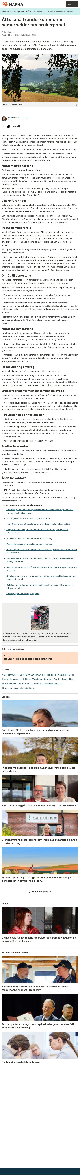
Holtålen (37, 684)
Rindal (28, 684)
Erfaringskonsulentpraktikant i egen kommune (28, 518)
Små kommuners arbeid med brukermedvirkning (29, 538)
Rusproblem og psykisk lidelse (16, 679)
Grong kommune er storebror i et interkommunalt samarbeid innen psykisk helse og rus (39, 841)
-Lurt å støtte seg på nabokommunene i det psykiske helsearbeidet (38, 524)
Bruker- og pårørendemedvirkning (18, 688)
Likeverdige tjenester (52, 684)
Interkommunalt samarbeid (32, 675)
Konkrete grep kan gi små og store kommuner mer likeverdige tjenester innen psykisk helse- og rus (36, 879)
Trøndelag (51, 675)
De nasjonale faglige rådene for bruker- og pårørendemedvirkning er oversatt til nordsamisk (39, 939)
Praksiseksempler (65, 675)
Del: (7, 127)
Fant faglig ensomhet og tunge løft (22, 593)
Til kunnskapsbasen (40, 891)
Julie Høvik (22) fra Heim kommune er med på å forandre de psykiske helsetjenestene (35, 732)
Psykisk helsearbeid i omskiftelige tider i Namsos (29, 544)
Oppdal (57, 679)
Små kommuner (9, 675)
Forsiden (5, 12)
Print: (16, 126)
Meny (72, 4)
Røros (65, 679)
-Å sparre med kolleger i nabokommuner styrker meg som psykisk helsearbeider (39, 769)
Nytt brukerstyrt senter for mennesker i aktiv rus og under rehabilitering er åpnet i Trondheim (35, 988)
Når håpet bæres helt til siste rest (21, 1062)
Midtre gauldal (9, 684)
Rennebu (47, 679)
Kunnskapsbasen (18, 12)
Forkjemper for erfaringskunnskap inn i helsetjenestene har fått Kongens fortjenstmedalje (38, 1026)
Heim (71, 679)
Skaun (20, 684)
